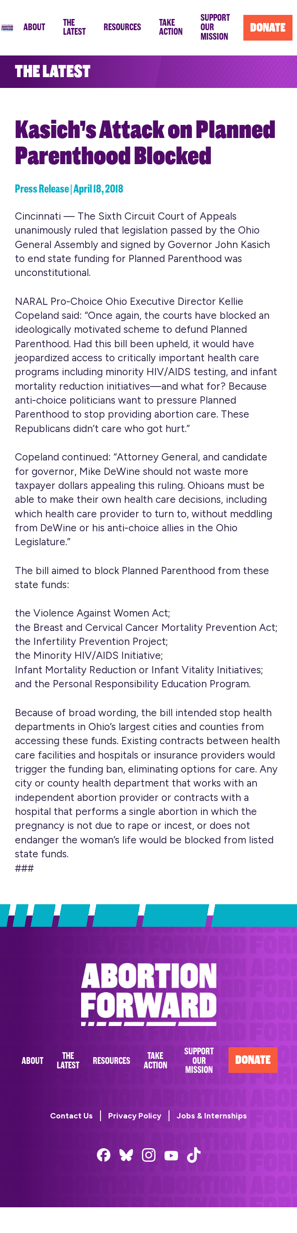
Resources (111, 1061)
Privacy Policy (134, 1115)
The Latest (68, 1060)
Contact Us (71, 1115)
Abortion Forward (7, 27)
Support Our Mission (199, 1061)
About (32, 1061)
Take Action (155, 1060)
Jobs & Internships (212, 1115)
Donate (253, 1060)
